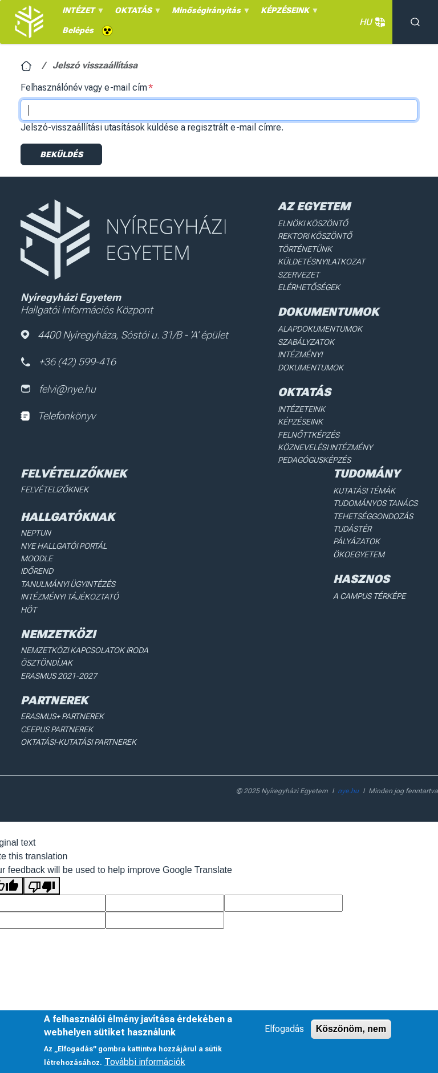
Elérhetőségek (309, 287)
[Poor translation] (41, 886)
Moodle (36, 558)
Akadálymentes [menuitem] (107, 31)
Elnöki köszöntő (313, 223)
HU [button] (370, 22)
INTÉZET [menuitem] (81, 13)
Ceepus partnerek (57, 729)
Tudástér (352, 528)
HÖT (28, 609)
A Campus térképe (369, 596)
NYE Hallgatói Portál (64, 545)
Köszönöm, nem (351, 1029)
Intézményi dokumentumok (310, 361)
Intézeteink (301, 409)
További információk (144, 1061)
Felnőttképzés (308, 434)
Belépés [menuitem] (78, 30)
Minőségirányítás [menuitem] (209, 13)
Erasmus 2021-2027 (59, 675)
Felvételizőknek (54, 489)
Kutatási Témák (364, 490)
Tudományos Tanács (375, 503)
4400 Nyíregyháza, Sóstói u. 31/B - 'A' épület (124, 335)
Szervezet (298, 274)
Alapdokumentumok (320, 328)
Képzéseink (300, 421)
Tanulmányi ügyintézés (68, 584)
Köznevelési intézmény (325, 447)
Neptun (36, 532)
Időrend (37, 571)
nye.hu (348, 791)
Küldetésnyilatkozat (321, 261)
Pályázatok (356, 541)
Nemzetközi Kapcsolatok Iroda (84, 650)
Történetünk (305, 249)
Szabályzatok (306, 341)
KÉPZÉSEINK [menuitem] (288, 13)
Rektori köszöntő (315, 235)
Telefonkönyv (58, 416)
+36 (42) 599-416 (68, 362)
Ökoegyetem (358, 554)
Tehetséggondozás (373, 516)
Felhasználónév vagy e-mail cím (84, 87)
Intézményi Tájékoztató (70, 596)
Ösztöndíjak (46, 662)
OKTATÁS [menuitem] (136, 13)
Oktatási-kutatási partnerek (78, 741)
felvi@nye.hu (58, 389)
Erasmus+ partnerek (62, 716)
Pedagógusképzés (314, 459)
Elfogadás (284, 1028)
